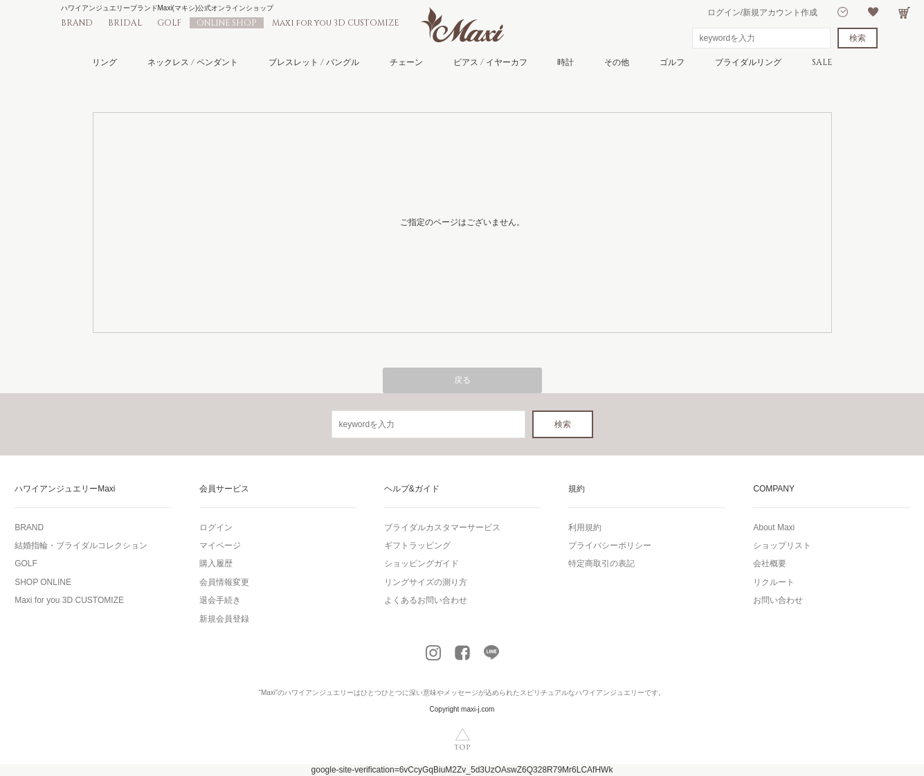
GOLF (169, 22)
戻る (462, 380)
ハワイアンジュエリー (319, 692)
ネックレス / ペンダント (192, 62)
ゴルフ (672, 62)
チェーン (406, 62)
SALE (822, 62)
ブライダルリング (748, 62)
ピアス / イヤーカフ (490, 62)
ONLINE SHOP (227, 22)
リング (104, 62)
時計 (565, 62)
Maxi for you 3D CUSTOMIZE (335, 22)
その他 (616, 62)
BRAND (77, 22)
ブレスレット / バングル (314, 62)
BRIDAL (125, 22)
